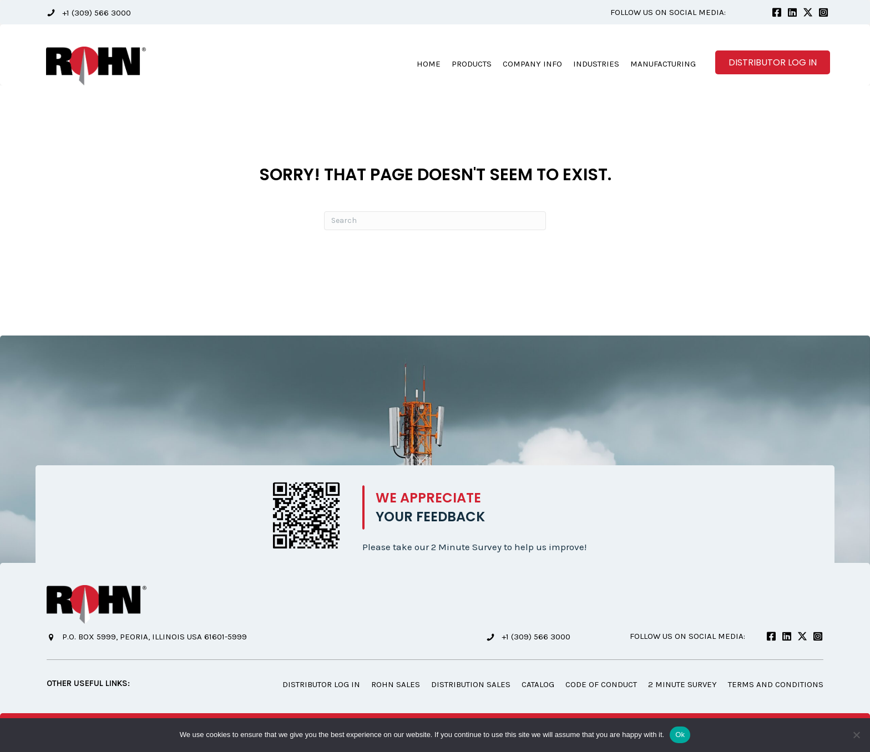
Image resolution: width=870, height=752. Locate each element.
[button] (89, 12)
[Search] (435, 220)
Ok (680, 734)
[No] (856, 734)
